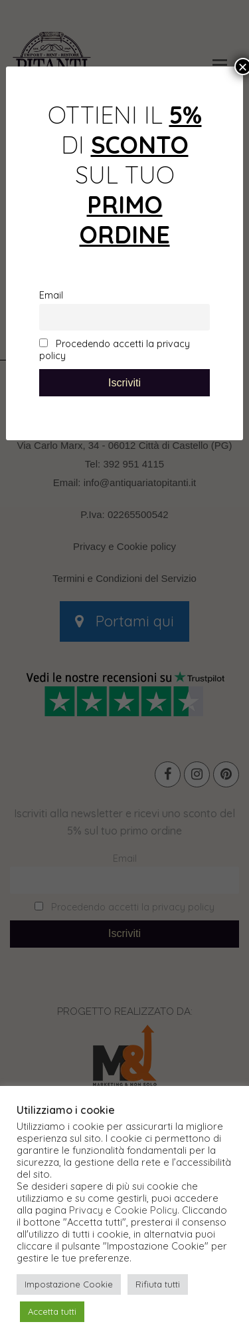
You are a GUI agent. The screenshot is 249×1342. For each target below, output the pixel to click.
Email (51, 295)
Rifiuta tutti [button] (157, 1284)
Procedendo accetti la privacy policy (114, 350)
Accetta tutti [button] (52, 1311)
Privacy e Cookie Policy (123, 1210)
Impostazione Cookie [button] (69, 1284)
